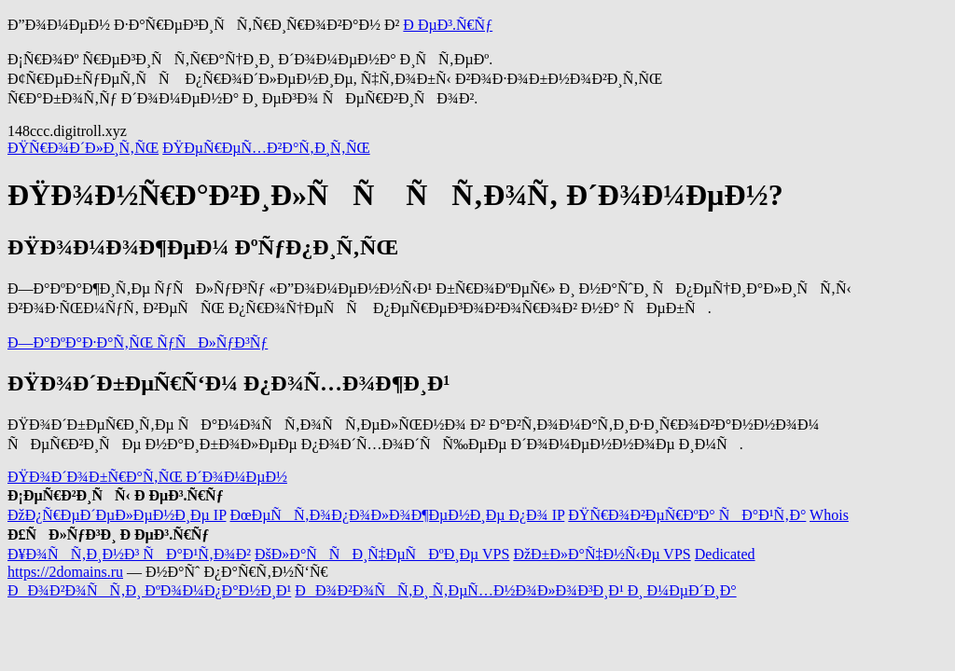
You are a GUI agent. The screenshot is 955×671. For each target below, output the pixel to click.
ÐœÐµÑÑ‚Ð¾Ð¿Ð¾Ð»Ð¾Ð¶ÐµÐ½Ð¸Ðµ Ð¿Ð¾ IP (396, 515)
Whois (829, 515)
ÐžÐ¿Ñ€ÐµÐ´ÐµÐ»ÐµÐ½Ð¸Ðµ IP (116, 515)
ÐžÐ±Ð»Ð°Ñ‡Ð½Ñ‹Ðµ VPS (601, 554)
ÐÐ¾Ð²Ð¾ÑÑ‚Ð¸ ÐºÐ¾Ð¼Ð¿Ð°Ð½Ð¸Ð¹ (149, 590)
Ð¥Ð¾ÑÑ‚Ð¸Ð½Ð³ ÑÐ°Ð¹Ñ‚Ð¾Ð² (129, 554)
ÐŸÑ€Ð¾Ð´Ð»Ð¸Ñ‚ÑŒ (83, 148)
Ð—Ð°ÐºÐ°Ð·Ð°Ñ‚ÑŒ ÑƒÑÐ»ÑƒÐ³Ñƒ (137, 342)
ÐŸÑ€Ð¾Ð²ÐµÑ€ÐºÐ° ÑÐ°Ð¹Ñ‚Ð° (687, 515)
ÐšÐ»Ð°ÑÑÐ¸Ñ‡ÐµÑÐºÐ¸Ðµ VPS (382, 554)
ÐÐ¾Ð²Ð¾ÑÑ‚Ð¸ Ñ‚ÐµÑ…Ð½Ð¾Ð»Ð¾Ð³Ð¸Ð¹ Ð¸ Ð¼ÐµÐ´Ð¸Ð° (515, 590)
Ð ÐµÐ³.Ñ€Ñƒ (447, 25)
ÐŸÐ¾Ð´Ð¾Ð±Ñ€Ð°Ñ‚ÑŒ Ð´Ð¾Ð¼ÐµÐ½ (147, 477)
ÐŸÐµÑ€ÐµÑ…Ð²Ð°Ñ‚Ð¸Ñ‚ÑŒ (266, 148)
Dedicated (725, 554)
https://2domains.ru (65, 572)
